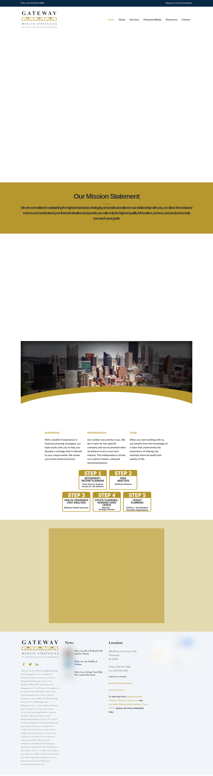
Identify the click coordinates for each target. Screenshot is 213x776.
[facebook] (24, 665)
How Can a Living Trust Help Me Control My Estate (88, 674)
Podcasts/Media (152, 20)
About (122, 20)
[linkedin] (37, 665)
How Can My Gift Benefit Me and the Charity (89, 653)
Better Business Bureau (120, 684)
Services (134, 20)
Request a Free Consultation (179, 3)
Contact (186, 20)
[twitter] (30, 665)
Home (111, 20)
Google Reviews (117, 690)
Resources (171, 20)
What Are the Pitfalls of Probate (86, 664)
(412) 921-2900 (37, 3)
